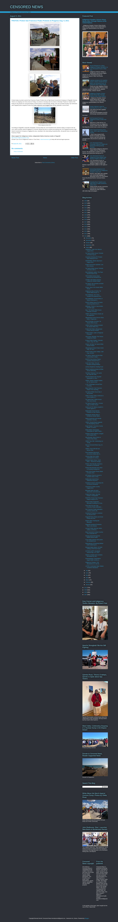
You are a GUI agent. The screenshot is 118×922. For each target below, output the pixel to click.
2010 (85, 587)
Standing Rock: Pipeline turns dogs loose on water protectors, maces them (98, 183)
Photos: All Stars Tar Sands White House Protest (94, 344)
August (88, 247)
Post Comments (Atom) (48, 162)
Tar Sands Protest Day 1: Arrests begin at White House (94, 404)
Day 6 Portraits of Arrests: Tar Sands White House (93, 322)
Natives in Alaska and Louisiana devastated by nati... (93, 555)
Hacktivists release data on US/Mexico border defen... (93, 415)
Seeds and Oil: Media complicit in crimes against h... (94, 407)
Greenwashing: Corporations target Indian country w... (93, 559)
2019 (85, 217)
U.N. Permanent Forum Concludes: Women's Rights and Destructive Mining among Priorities (98, 145)
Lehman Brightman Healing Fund (94, 367)
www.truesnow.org (45, 139)
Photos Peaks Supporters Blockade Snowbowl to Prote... (94, 502)
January (88, 584)
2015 (85, 226)
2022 (85, 210)
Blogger (87, 918)
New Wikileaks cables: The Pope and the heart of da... (94, 272)
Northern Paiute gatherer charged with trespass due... (94, 434)
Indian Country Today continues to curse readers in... (94, 396)
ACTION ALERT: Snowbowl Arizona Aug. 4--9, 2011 (92, 551)
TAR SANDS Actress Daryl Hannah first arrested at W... (93, 276)
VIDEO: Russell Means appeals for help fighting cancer (93, 423)
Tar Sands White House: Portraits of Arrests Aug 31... (94, 253)
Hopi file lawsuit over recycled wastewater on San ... (93, 377)
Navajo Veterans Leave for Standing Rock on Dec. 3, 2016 (98, 107)
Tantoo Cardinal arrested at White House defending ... (94, 370)
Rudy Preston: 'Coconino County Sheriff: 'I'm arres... (94, 426)
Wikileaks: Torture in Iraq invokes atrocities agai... (94, 307)
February (88, 582)
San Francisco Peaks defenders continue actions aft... (93, 510)
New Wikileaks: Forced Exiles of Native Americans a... (93, 299)
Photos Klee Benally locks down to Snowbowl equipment (93, 468)
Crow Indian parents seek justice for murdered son (94, 540)
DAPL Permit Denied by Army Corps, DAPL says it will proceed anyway (98, 131)
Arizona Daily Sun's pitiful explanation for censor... (92, 457)
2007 (85, 594)
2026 (85, 200)
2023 (85, 207)
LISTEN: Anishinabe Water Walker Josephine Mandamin (94, 566)
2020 (85, 215)
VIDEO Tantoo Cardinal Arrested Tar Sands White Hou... (94, 325)
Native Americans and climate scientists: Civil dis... (93, 419)
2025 (85, 203)
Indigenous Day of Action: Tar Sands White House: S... (93, 291)
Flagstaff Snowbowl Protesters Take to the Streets (93, 525)
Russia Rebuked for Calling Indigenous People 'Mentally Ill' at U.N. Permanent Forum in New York (99, 68)
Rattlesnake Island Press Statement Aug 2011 (92, 479)
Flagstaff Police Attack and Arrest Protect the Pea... (94, 517)
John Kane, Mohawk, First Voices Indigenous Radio (94, 337)
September (89, 245)
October (88, 242)
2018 (85, 219)
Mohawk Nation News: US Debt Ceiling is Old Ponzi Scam (93, 548)
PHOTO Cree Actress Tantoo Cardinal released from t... (93, 360)
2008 (85, 592)
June (87, 573)
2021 (85, 212)
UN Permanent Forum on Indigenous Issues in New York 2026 (98, 119)
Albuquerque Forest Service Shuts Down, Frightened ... (94, 318)
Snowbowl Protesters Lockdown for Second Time (93, 513)
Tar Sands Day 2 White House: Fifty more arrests (93, 400)
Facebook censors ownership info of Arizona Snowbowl (94, 483)
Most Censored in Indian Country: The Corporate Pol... (94, 532)
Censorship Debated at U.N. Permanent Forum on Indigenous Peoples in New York (98, 170)
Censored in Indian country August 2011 (92, 487)
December (89, 238)
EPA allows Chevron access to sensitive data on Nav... (93, 476)
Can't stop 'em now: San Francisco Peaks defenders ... (94, 506)
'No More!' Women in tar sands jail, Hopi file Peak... (93, 373)
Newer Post (15, 157)
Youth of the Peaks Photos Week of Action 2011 (94, 472)
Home (45, 157)
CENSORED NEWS (26, 7)
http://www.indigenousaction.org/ (20, 137)
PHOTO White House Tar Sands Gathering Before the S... (94, 303)
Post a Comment (18, 151)
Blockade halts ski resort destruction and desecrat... (93, 491)
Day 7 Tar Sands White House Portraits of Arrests (93, 310)
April (87, 577)
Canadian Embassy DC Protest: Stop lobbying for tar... (93, 257)
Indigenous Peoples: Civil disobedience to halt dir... (92, 563)
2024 (85, 205)
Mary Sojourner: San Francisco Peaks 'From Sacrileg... (93, 388)
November (89, 240)
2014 (85, 229)
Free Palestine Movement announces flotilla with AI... (93, 453)
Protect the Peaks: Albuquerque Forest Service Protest (93, 329)
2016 (85, 224)
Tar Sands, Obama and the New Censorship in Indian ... (93, 356)
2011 (85, 236)
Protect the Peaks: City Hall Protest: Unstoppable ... (92, 495)
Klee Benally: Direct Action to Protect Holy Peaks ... (93, 438)
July (87, 570)
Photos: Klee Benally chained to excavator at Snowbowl (93, 464)
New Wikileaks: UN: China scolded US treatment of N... (93, 295)
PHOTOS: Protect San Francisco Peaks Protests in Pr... (94, 498)
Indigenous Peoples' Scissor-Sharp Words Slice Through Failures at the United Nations (94, 21)
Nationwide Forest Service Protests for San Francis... (93, 411)
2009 (85, 590)
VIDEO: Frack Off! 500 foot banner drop (92, 449)
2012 (85, 233)
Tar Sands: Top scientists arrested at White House (94, 284)
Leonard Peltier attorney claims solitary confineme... (93, 529)
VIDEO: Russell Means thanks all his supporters (94, 314)
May (87, 575)
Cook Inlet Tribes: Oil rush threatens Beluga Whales (92, 363)
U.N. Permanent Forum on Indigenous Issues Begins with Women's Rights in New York (98, 157)
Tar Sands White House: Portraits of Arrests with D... (94, 269)
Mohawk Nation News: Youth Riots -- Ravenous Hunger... (93, 460)
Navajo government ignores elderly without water (92, 536)
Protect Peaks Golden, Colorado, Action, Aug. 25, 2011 (94, 341)
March (87, 580)
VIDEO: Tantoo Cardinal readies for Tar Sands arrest (93, 381)
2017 (85, 222)
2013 (85, 231)
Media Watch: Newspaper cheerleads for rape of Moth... (93, 430)
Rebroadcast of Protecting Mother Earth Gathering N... (94, 544)
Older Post (74, 157)
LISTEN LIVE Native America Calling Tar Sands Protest (93, 280)
